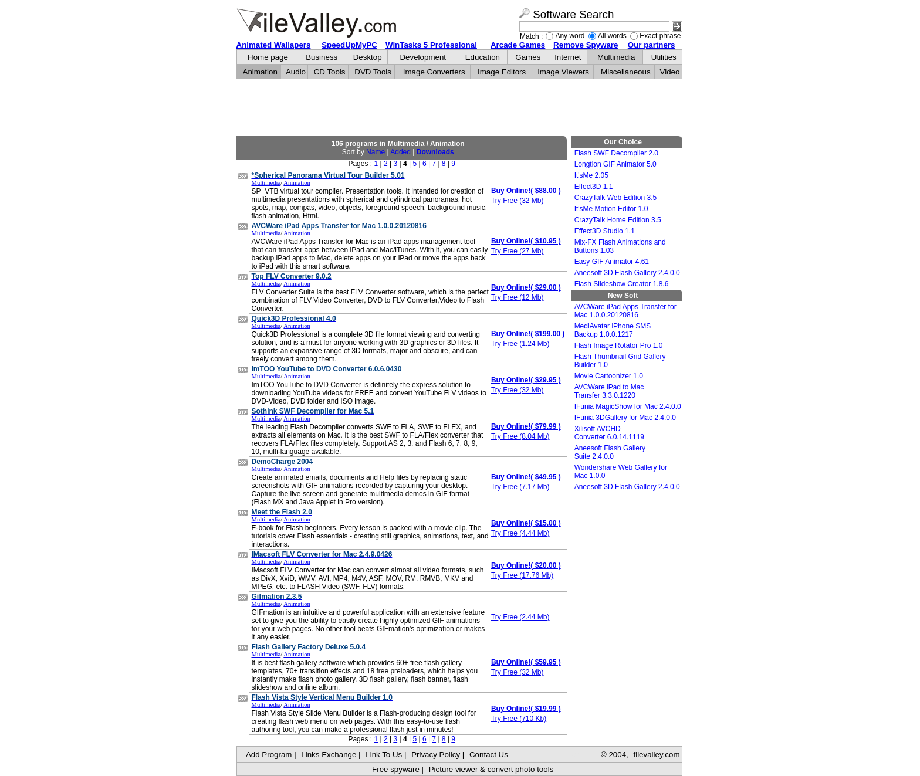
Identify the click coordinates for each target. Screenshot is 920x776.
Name (375, 152)
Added (400, 152)
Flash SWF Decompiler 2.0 (616, 153)
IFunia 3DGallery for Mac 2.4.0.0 (625, 418)
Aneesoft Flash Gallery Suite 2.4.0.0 (609, 452)
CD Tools (330, 71)
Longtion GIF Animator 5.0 (615, 164)
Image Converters (434, 71)
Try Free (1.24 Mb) (520, 344)
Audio (296, 71)
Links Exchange (328, 754)
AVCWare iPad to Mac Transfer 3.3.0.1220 (609, 391)
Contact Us (488, 754)
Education (482, 57)
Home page (268, 57)
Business (321, 57)
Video (670, 71)
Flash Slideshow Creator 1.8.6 (621, 284)
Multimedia (616, 57)
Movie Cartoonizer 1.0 (608, 376)
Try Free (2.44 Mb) (520, 617)
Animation (260, 71)
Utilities (664, 57)
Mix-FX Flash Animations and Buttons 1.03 (620, 246)
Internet (567, 57)
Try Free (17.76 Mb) (522, 575)
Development (423, 57)
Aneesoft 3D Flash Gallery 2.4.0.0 (627, 273)
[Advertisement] (459, 108)
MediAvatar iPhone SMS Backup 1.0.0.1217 (612, 330)
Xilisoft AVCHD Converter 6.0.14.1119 (609, 433)
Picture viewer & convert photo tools (491, 769)
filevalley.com (656, 754)
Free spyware (396, 769)
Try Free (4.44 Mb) (520, 533)
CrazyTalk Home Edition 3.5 (617, 220)
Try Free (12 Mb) (517, 297)
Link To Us (384, 754)
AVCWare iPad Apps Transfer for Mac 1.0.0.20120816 (625, 311)
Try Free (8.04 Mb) (520, 436)
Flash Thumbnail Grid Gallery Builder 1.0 (620, 361)
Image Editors (502, 71)
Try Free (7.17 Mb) (520, 487)
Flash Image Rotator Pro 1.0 (618, 345)
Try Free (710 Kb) (518, 718)
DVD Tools (372, 71)
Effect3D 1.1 (593, 186)
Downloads (435, 152)
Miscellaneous (625, 71)
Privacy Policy (435, 754)
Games (527, 57)
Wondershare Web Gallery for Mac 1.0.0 (620, 471)
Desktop (367, 57)
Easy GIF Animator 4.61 (611, 261)
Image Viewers (563, 71)
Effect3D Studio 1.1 (604, 231)
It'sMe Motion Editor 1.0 (611, 209)
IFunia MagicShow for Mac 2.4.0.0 (627, 406)
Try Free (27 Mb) (517, 251)
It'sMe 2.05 (591, 175)
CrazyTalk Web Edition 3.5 (615, 198)
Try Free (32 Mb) (517, 200)
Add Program (269, 754)
